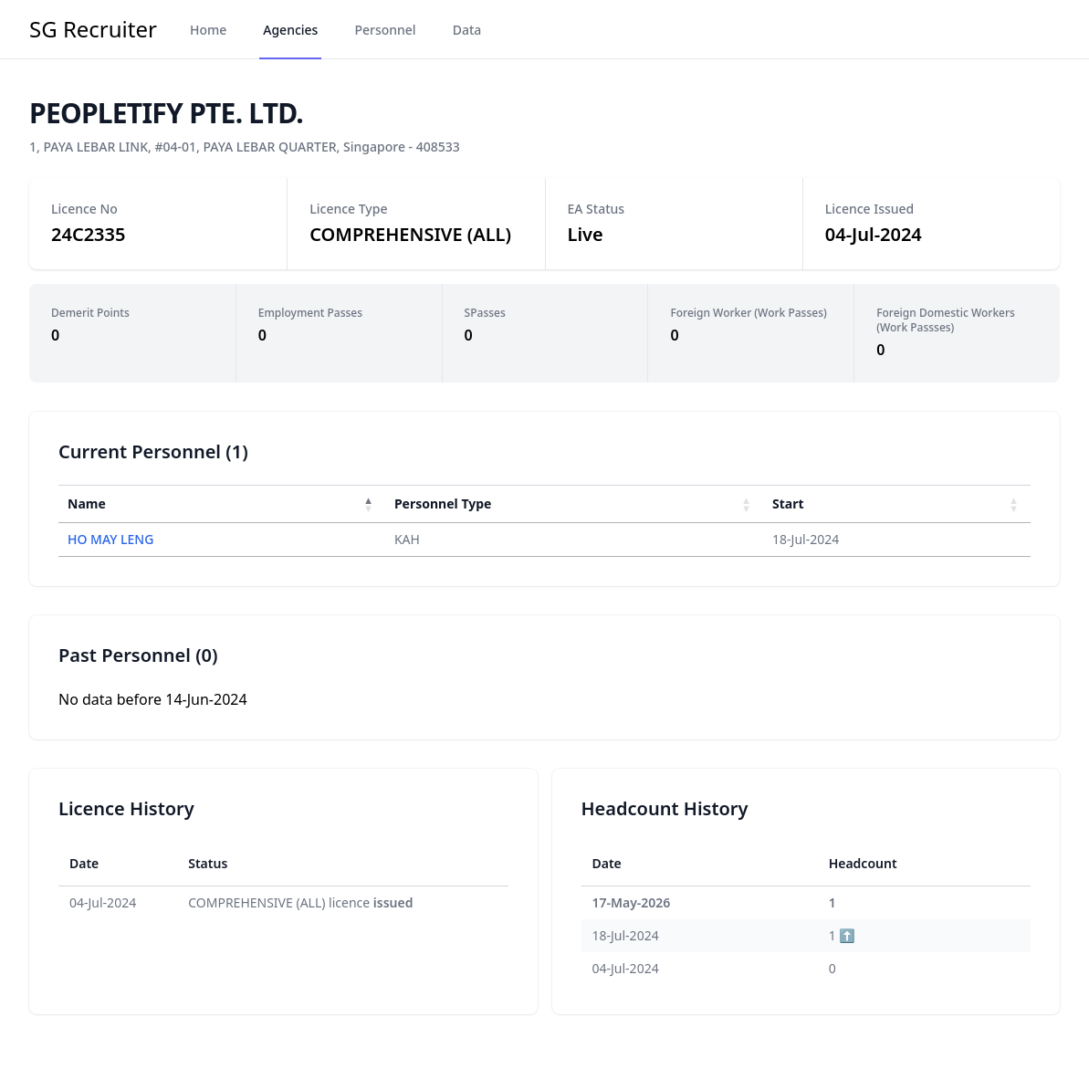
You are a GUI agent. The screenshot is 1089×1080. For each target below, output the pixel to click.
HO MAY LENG (110, 539)
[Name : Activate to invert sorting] (221, 503)
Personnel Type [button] (442, 503)
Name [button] (87, 503)
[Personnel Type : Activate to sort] (574, 503)
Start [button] (788, 503)
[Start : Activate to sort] (897, 503)
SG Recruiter (93, 29)
